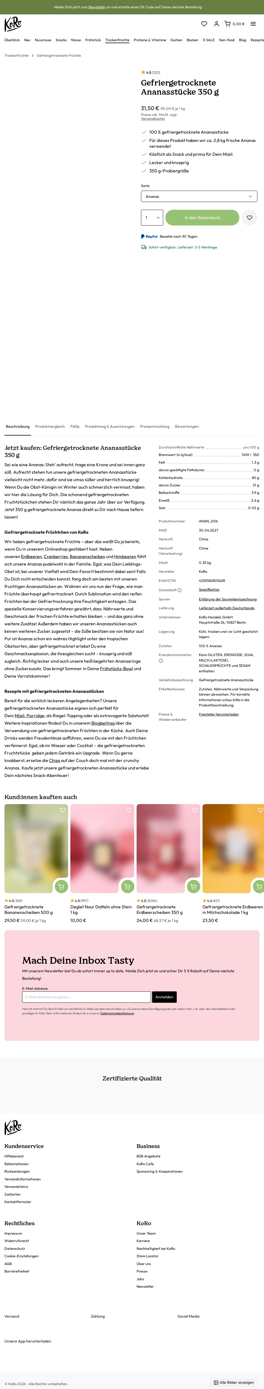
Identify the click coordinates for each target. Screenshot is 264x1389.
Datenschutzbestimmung (117, 1013)
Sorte (145, 185)
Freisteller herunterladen (219, 714)
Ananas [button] (152, 196)
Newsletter (97, 7)
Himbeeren (125, 556)
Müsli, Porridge (29, 715)
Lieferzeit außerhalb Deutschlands (227, 608)
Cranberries (56, 556)
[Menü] (253, 22)
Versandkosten (153, 118)
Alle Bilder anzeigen (234, 1382)
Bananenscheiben (87, 556)
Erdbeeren (31, 556)
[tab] (17, 427)
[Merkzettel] (204, 24)
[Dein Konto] (216, 24)
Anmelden (164, 996)
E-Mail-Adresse (35, 988)
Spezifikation (209, 589)
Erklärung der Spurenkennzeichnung (228, 599)
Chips (54, 760)
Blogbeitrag (103, 723)
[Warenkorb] (234, 24)
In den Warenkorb (202, 217)
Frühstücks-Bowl (116, 668)
